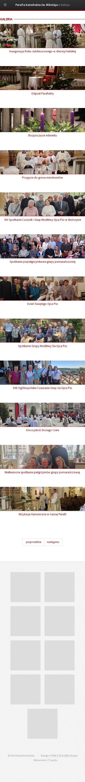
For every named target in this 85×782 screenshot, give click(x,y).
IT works (52, 760)
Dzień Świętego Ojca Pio (42, 304)
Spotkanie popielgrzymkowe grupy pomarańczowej (42, 262)
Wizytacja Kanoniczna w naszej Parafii (42, 514)
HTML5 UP (56, 755)
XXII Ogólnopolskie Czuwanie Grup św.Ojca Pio (42, 388)
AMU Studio (71, 755)
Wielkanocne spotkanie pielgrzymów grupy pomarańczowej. (42, 472)
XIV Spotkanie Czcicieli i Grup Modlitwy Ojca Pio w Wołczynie (42, 220)
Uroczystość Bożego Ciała (42, 430)
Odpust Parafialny (42, 93)
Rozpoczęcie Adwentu (42, 135)
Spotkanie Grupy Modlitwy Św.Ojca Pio (42, 346)
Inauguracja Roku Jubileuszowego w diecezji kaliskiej (42, 51)
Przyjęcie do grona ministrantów (42, 177)
